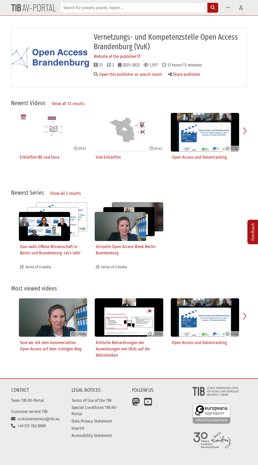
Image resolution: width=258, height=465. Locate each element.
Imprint (78, 428)
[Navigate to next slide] (245, 131)
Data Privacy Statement (92, 421)
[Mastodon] (136, 403)
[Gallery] (129, 149)
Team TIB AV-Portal (27, 400)
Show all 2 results (65, 193)
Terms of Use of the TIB (91, 400)
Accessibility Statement (92, 435)
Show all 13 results (68, 103)
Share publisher (184, 74)
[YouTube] (148, 403)
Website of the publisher (115, 56)
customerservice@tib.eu (35, 418)
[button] (228, 8)
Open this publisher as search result (128, 74)
